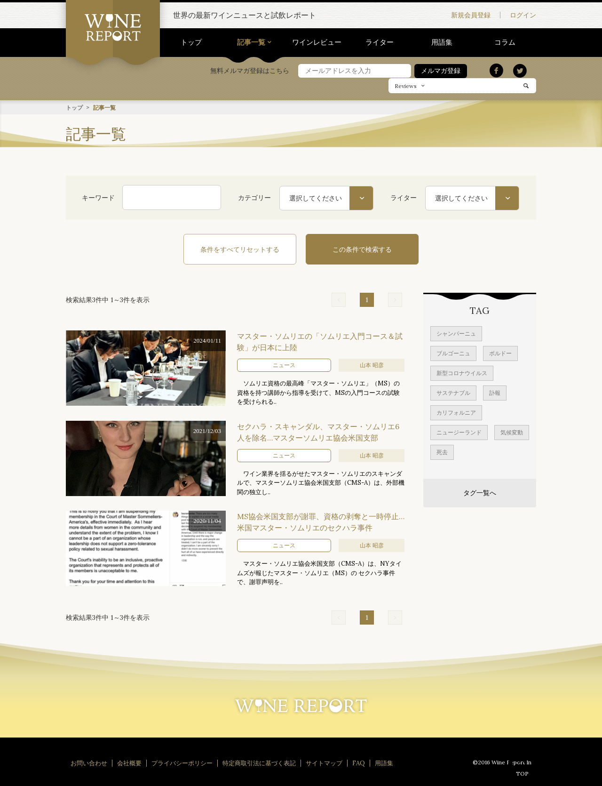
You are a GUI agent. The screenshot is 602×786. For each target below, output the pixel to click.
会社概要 (129, 763)
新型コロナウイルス (461, 372)
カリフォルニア (456, 412)
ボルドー (500, 352)
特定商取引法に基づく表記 (259, 763)
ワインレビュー (316, 42)
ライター (379, 42)
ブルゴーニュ (453, 352)
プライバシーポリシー (182, 763)
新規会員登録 (471, 15)
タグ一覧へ (479, 492)
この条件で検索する (362, 249)
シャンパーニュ (456, 333)
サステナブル (453, 392)
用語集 (441, 42)
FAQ (358, 763)
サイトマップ (324, 763)
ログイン (523, 15)
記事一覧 (251, 42)
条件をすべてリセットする (239, 249)
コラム (504, 42)
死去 (442, 451)
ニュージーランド (459, 431)
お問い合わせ (89, 763)
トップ (191, 42)
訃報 (494, 392)
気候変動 (511, 431)
